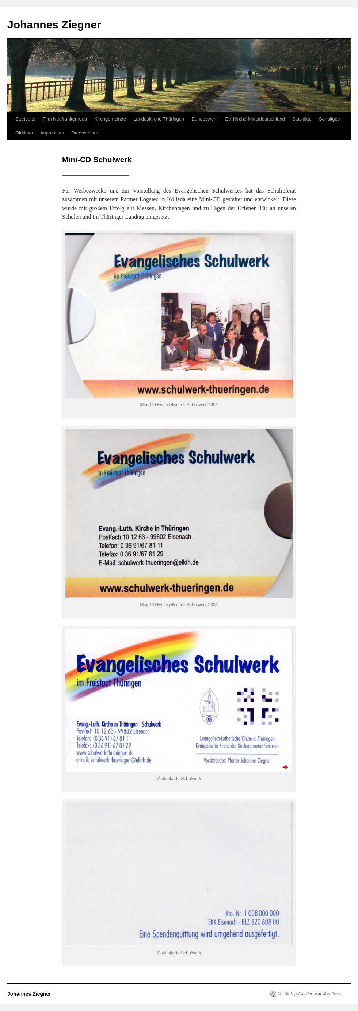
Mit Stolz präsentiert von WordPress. (310, 993)
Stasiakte (302, 119)
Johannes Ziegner (54, 25)
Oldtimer (24, 133)
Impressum (52, 133)
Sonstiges (329, 119)
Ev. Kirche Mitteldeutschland (255, 119)
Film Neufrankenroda (65, 119)
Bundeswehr (204, 119)
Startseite (25, 119)
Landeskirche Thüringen (158, 119)
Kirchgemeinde (110, 119)
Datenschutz (84, 133)
